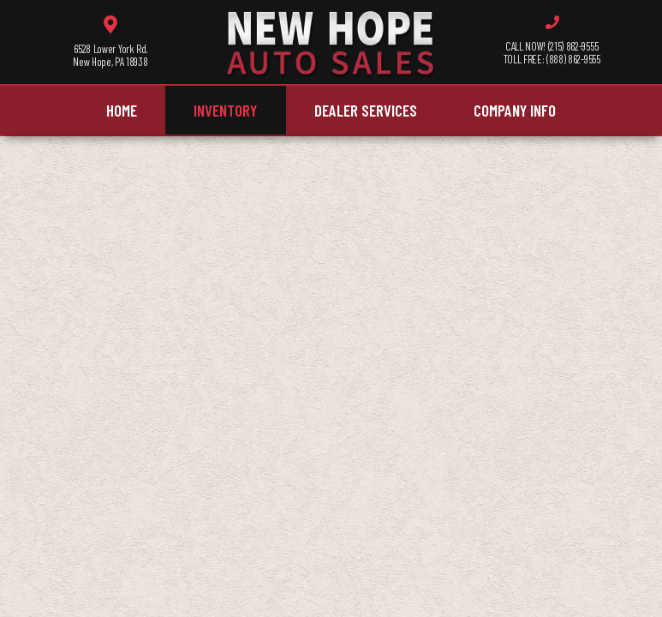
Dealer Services (365, 110)
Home (121, 110)
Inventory (225, 110)
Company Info (515, 110)
